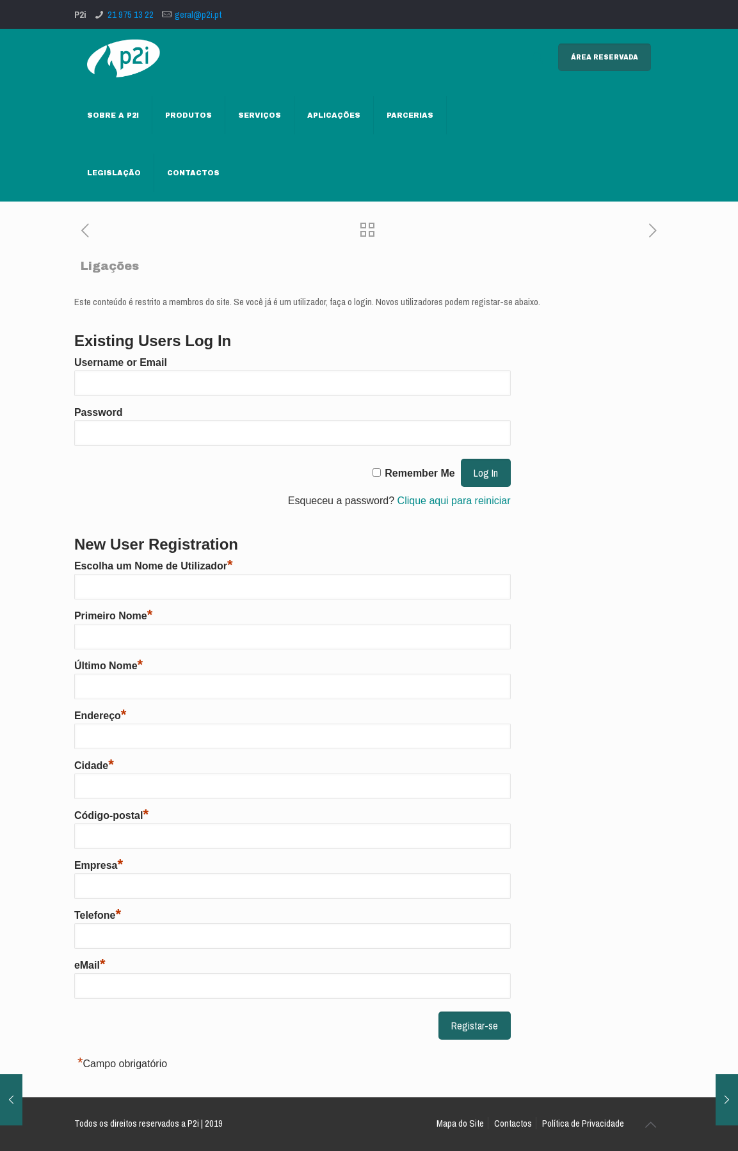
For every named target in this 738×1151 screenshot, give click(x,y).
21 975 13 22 (131, 14)
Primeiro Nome (113, 615)
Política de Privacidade (583, 1123)
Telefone (97, 915)
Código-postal (111, 815)
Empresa (98, 865)
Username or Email (120, 362)
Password (98, 412)
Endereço (100, 715)
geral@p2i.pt (198, 14)
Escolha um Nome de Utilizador (153, 565)
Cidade (94, 765)
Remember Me (419, 473)
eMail (90, 965)
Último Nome (108, 665)
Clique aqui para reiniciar (454, 500)
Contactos (513, 1123)
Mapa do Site (460, 1123)
